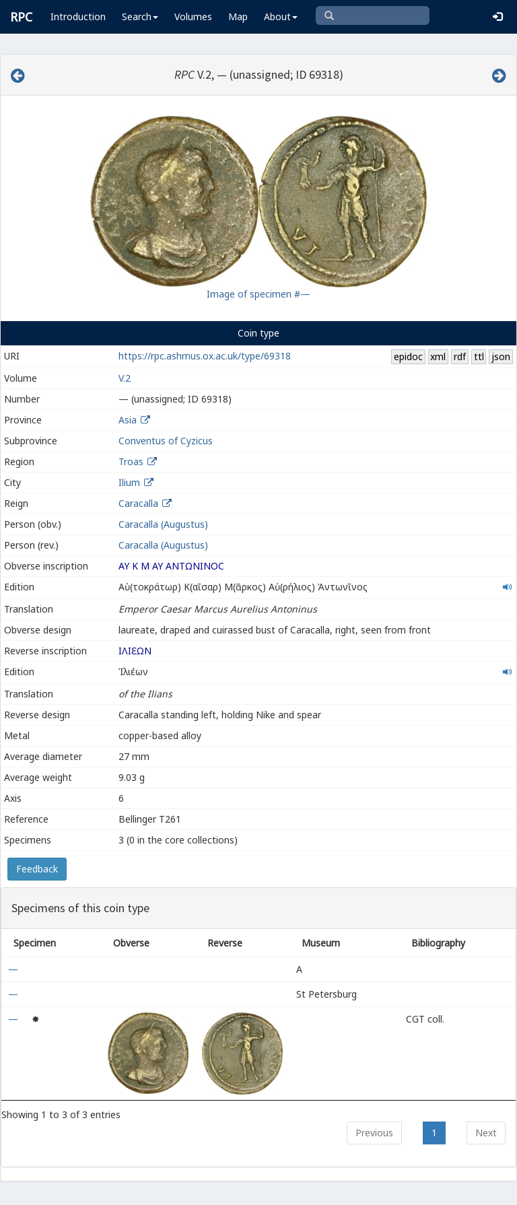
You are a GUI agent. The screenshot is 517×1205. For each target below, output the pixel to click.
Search (140, 16)
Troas (130, 461)
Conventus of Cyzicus (165, 440)
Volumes (193, 16)
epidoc (408, 356)
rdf (460, 356)
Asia (127, 419)
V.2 (124, 378)
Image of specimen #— (258, 293)
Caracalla (138, 503)
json (500, 356)
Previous (374, 1132)
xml (438, 356)
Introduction (78, 16)
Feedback (37, 868)
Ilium (129, 482)
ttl (479, 356)
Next (486, 1132)
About (281, 16)
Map (238, 16)
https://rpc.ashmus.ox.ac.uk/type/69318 (204, 355)
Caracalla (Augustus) (163, 524)
